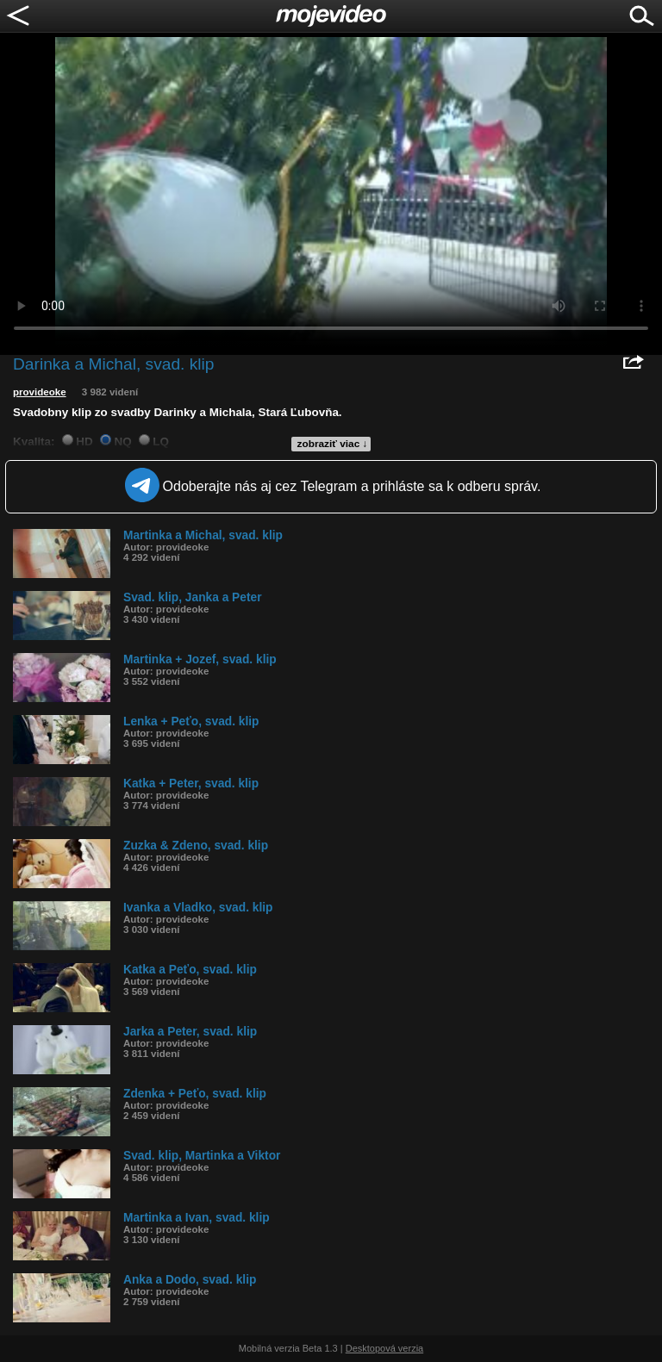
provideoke (39, 392)
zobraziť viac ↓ (332, 444)
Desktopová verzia (385, 1348)
